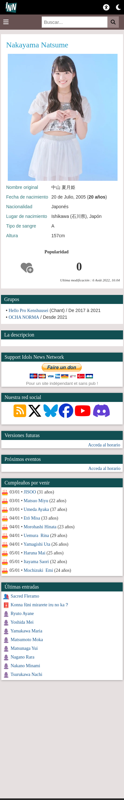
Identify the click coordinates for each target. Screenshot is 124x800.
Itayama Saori (36, 561)
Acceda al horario (104, 445)
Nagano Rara (22, 657)
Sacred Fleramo (25, 596)
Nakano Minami (25, 665)
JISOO (30, 492)
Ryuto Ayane (22, 613)
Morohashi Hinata (40, 526)
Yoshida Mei (21, 622)
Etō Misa (32, 518)
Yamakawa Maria (26, 631)
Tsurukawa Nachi (26, 674)
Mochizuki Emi (38, 570)
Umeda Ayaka (36, 509)
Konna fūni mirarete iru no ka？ (40, 604)
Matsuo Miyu (36, 500)
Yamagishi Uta (37, 544)
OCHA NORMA (24, 317)
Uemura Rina (36, 535)
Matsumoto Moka (27, 639)
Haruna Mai (34, 553)
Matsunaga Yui (24, 648)
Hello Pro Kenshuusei (28, 310)
